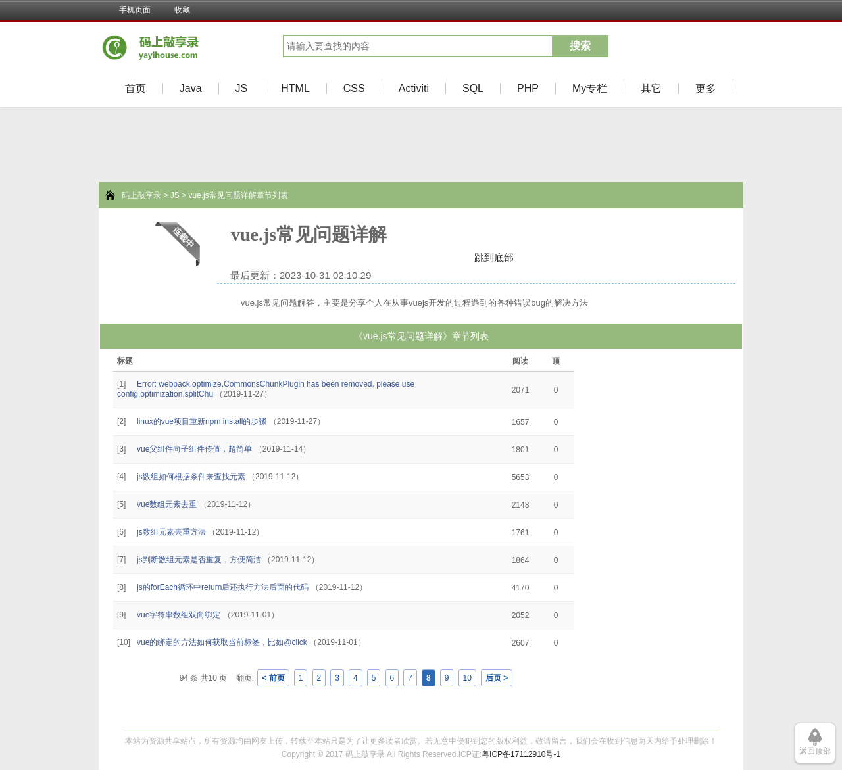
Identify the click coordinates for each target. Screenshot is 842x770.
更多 (705, 88)
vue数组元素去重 (167, 504)
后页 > (496, 678)
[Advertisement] (46, 540)
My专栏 (589, 88)
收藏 (182, 9)
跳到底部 (494, 257)
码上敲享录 (141, 195)
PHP (528, 88)
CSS (354, 88)
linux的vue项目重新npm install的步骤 (201, 421)
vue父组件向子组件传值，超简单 (194, 449)
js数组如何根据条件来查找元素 (191, 476)
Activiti (414, 88)
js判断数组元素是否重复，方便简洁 (199, 559)
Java (191, 88)
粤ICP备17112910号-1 (521, 754)
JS (241, 88)
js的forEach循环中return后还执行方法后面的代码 (223, 587)
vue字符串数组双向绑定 (178, 614)
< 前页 (273, 678)
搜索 (580, 45)
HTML (295, 88)
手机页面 (135, 9)
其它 (651, 88)
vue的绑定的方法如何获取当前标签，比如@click (222, 642)
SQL (472, 88)
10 (467, 678)
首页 (135, 88)
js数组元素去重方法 (171, 532)
